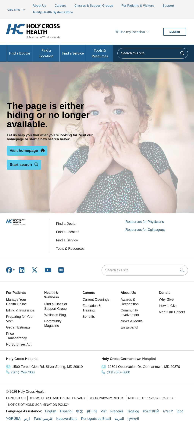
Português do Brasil (96, 419)
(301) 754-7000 (23, 372)
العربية (119, 419)
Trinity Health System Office (53, 12)
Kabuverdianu (66, 419)
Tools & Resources (99, 51)
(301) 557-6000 (118, 372)
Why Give (166, 299)
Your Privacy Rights (106, 398)
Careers (60, 5)
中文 (79, 411)
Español (66, 411)
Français (116, 411)
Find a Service (73, 50)
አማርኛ (168, 411)
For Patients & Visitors (138, 5)
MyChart (174, 31)
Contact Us (16, 398)
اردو (27, 419)
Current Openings (95, 299)
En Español (129, 327)
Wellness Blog (55, 315)
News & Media (132, 321)
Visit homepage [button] (27, 150)
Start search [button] (24, 164)
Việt (104, 411)
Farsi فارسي (43, 419)
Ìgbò (180, 411)
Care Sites (13, 9)
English (50, 411)
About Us (39, 5)
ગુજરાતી (133, 419)
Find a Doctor (19, 50)
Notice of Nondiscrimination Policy (38, 404)
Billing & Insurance (20, 310)
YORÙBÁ (13, 419)
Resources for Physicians (144, 222)
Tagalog (133, 411)
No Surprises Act (18, 344)
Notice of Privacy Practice (151, 398)
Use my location (130, 32)
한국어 (92, 411)
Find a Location (46, 51)
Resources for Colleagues (145, 230)
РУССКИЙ (151, 411)
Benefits (88, 316)
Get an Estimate (18, 327)
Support (168, 5)
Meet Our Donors (172, 312)
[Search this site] (152, 53)
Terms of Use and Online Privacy (57, 398)
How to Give (168, 306)
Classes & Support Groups (93, 5)
